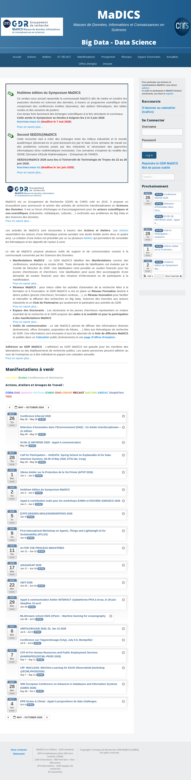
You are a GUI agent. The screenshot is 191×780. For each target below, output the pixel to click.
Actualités (172, 57)
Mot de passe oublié (156, 167)
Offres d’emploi (88, 63)
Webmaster (19, 754)
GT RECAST (64, 57)
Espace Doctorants (149, 57)
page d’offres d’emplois (99, 337)
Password (149, 140)
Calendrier (42, 337)
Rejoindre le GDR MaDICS (160, 163)
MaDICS (118, 14)
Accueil (17, 57)
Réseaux (126, 57)
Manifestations (86, 57)
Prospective (108, 57)
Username (149, 126)
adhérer (145, 88)
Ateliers (46, 57)
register (169, 94)
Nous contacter (19, 750)
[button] (148, 276)
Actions (31, 57)
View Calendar (173, 276)
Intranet (107, 63)
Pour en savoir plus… (30, 126)
